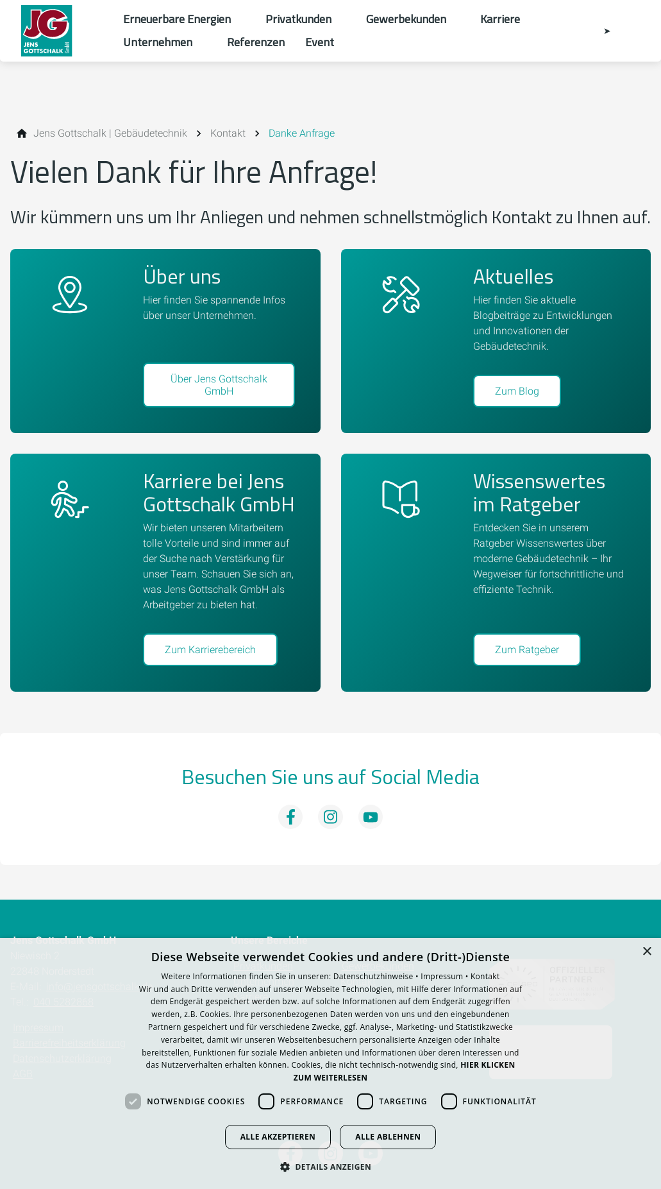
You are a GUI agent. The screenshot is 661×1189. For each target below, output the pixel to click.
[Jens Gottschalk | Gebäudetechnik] (110, 133)
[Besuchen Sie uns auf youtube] (370, 817)
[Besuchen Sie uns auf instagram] (330, 817)
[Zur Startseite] (62, 30)
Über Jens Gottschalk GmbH (219, 385)
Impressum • (446, 976)
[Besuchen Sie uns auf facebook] (290, 817)
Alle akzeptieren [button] (278, 1136)
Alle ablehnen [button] (388, 1136)
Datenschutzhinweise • (377, 976)
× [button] (646, 952)
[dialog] (330, 1063)
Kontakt (485, 976)
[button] (330, 1166)
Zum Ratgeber (527, 650)
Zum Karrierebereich (210, 650)
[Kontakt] (228, 133)
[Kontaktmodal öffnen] (598, 31)
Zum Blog (517, 391)
